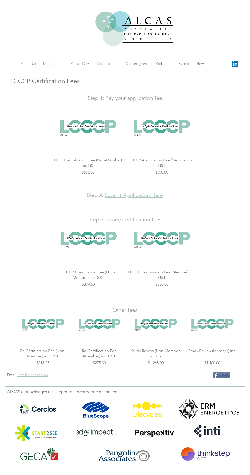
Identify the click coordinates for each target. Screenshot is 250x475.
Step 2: (96, 195)
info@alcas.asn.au (32, 374)
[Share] (221, 375)
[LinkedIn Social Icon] (235, 64)
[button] (184, 64)
